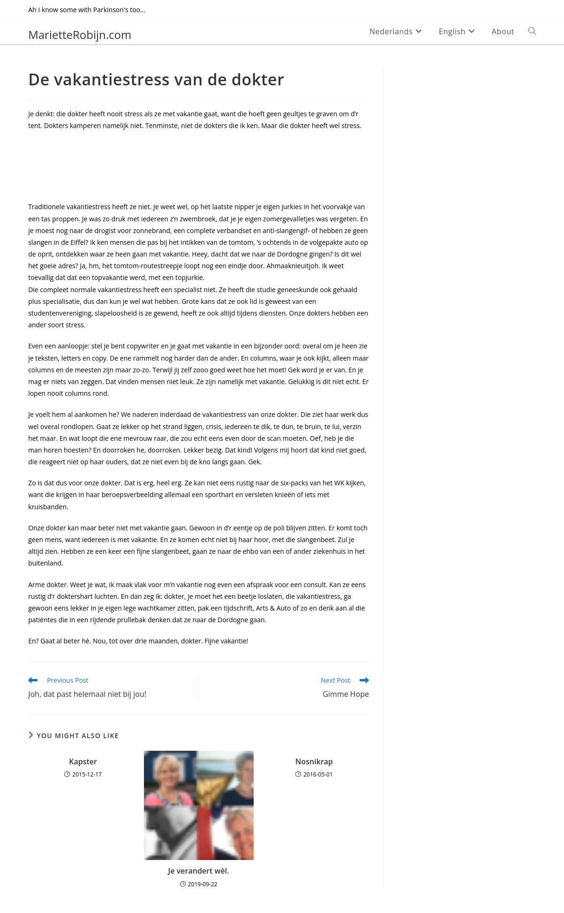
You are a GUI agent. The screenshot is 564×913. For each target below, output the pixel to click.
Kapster (83, 761)
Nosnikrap (314, 761)
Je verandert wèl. (198, 871)
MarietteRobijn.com (79, 34)
